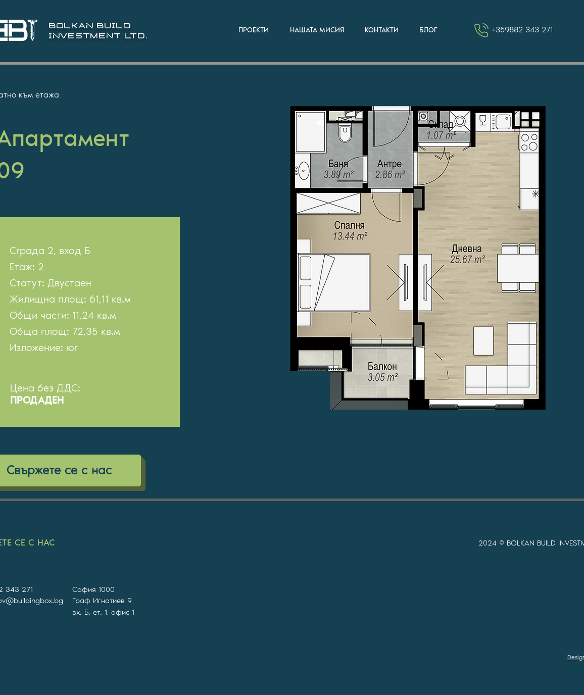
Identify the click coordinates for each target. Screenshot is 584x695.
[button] (253, 30)
